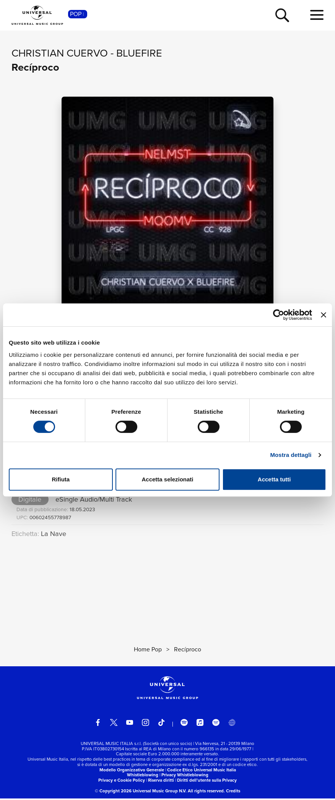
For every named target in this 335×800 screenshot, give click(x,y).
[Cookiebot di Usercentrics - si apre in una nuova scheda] (278, 315)
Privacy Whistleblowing (184, 776)
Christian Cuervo (59, 53)
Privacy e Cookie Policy (121, 782)
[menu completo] (317, 15)
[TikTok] (161, 724)
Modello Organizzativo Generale (131, 771)
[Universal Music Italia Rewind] (232, 724)
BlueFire (139, 53)
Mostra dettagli (290, 455)
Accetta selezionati (167, 479)
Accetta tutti (274, 479)
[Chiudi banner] (323, 314)
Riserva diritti (161, 782)
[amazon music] (216, 724)
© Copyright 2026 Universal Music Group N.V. (141, 792)
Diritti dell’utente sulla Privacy (207, 782)
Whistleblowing (142, 776)
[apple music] (200, 724)
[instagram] (145, 724)
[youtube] (130, 724)
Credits (233, 792)
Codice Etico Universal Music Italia (201, 771)
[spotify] (184, 724)
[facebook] (98, 724)
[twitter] (114, 724)
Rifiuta (61, 479)
